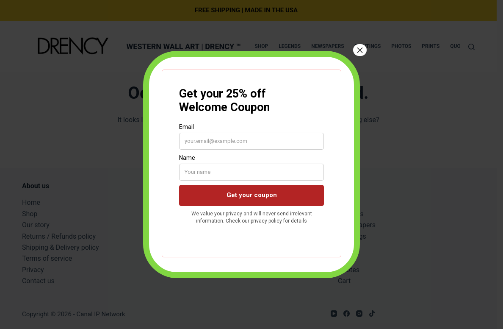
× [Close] (360, 50)
